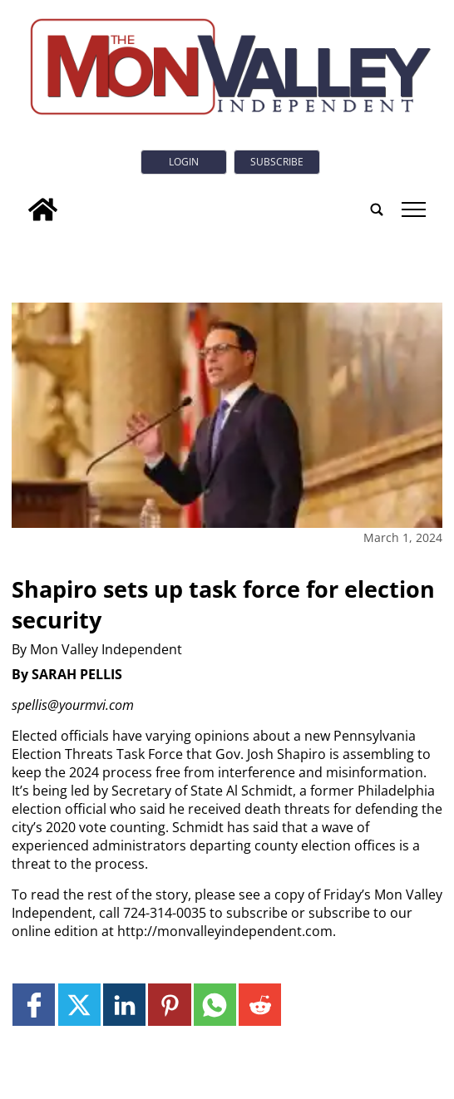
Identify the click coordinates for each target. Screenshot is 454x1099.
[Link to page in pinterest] (169, 1004)
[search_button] (376, 209)
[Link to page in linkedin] (124, 1004)
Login (184, 162)
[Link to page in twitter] (79, 1004)
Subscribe (276, 162)
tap (414, 209)
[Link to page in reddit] (260, 1004)
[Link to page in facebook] (33, 1004)
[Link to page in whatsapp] (215, 1004)
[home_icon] (42, 209)
